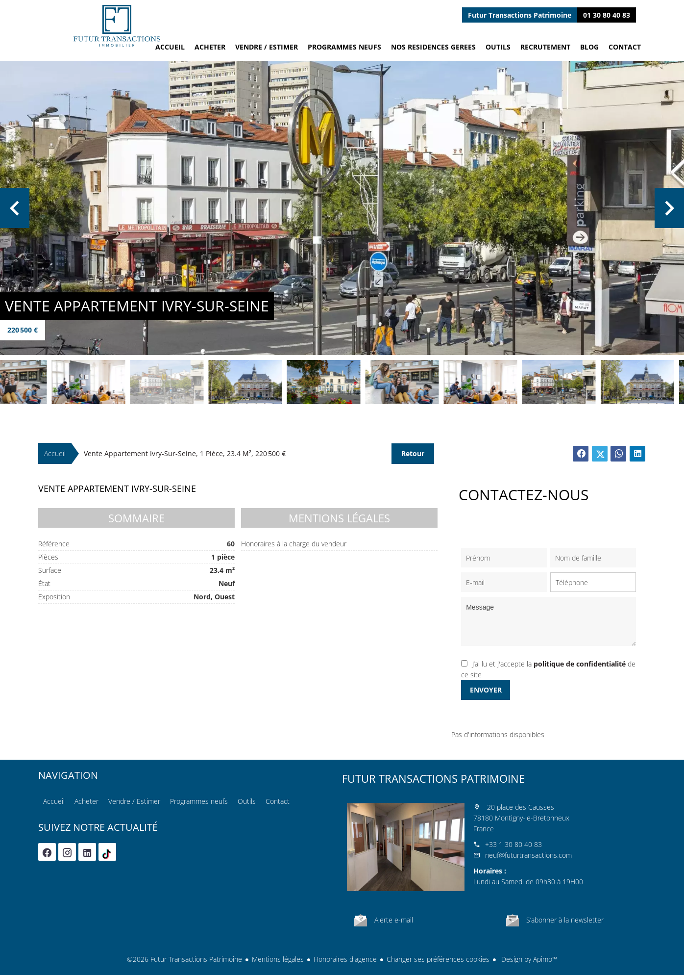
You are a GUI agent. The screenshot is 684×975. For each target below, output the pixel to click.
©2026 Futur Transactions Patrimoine (184, 959)
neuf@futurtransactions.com (528, 855)
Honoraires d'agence (345, 959)
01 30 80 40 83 (606, 15)
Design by (528, 959)
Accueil (116, 26)
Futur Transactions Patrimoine (433, 778)
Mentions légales (278, 959)
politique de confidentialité (580, 663)
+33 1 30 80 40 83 (513, 844)
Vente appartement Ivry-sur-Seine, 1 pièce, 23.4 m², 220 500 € (185, 453)
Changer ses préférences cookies (438, 959)
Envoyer (486, 689)
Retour (412, 453)
